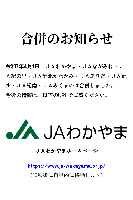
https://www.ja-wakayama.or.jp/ (67, 165)
